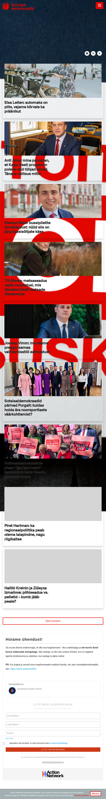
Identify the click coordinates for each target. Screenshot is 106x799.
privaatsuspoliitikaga (58, 743)
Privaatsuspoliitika (81, 795)
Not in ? (9, 738)
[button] (99, 5)
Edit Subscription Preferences (53, 762)
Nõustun (95, 793)
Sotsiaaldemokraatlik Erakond (29, 689)
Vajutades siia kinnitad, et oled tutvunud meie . (37, 743)
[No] (102, 794)
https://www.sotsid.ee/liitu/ (23, 669)
